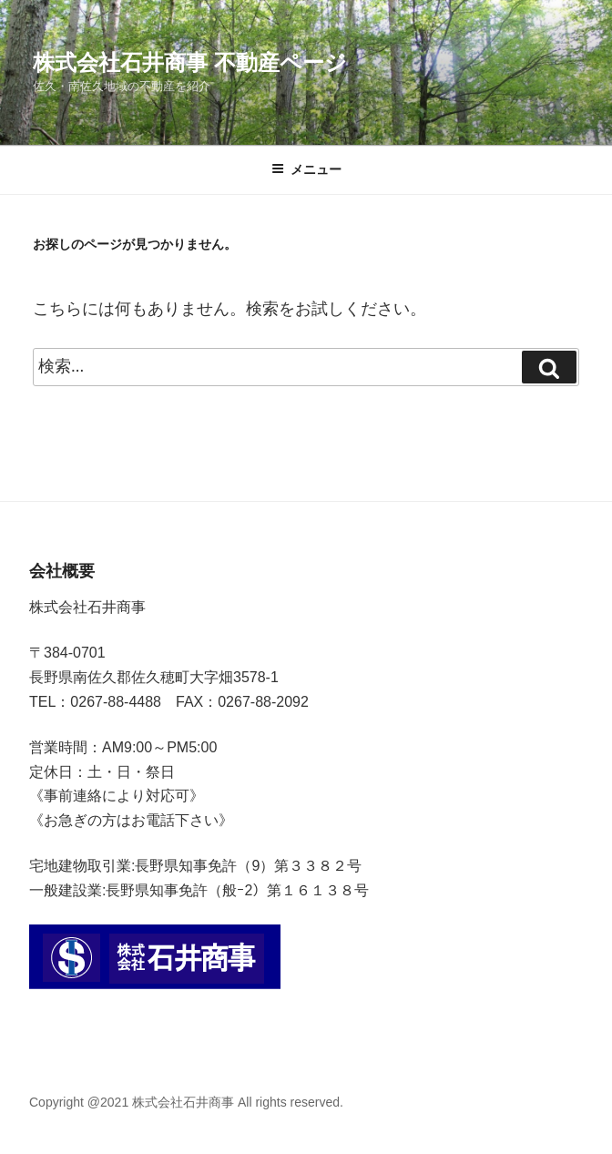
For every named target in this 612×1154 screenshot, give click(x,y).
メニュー (306, 169)
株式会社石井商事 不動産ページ (190, 62)
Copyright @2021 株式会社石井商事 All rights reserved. (186, 1102)
